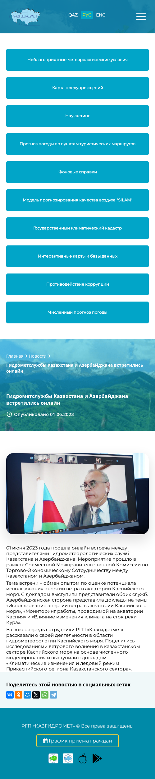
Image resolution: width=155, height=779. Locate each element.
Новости (38, 356)
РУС (86, 14)
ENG (100, 14)
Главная (15, 356)
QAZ (73, 14)
